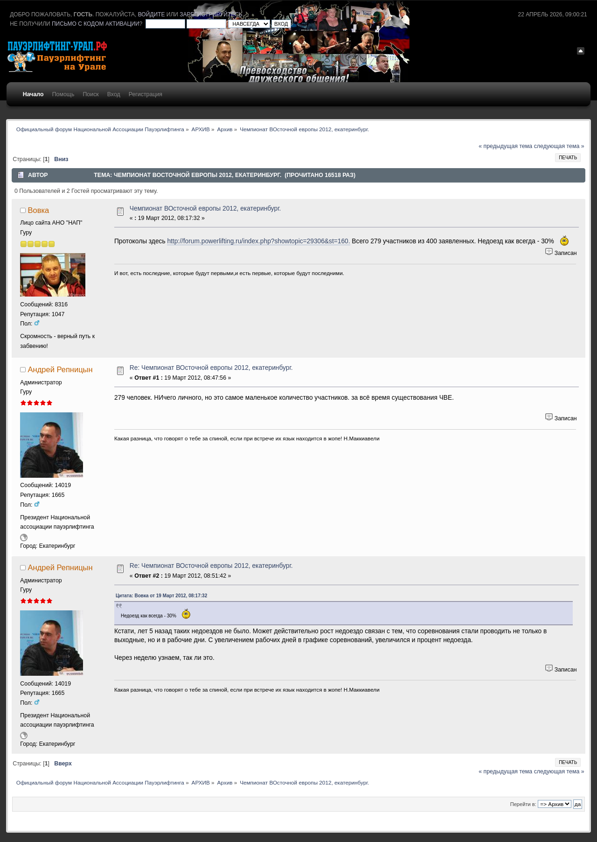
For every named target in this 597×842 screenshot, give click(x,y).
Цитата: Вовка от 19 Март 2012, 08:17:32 (161, 595)
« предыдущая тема (505, 146)
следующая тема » (559, 146)
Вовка (38, 210)
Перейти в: (523, 804)
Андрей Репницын (60, 369)
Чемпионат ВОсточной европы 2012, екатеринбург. (205, 208)
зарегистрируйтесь (211, 14)
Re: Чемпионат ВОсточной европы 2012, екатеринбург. (211, 367)
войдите (151, 14)
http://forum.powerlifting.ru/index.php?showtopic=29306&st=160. (258, 241)
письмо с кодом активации (95, 24)
